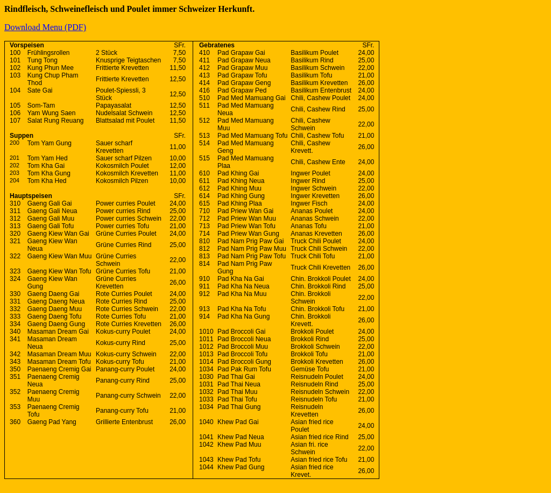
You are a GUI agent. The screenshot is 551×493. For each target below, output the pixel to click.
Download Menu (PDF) (45, 27)
